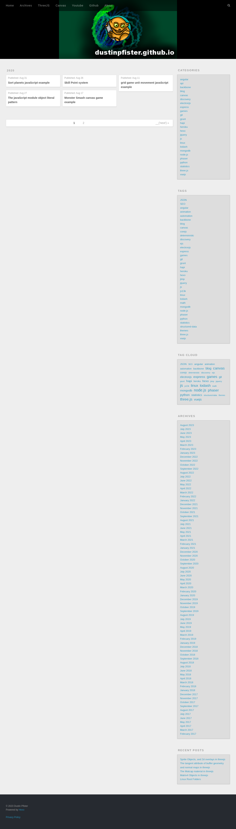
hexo (182, 131)
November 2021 (189, 508)
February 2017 (188, 734)
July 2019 (185, 619)
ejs (181, 243)
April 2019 (185, 631)
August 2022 (187, 472)
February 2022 (188, 496)
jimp (182, 279)
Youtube (77, 5)
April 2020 (185, 583)
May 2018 (185, 674)
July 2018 (185, 666)
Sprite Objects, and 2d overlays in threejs (202, 759)
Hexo (21, 809)
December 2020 (189, 552)
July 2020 (185, 571)
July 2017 (185, 714)
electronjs (185, 103)
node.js (184, 154)
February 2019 (188, 639)
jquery (183, 135)
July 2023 (185, 429)
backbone (185, 87)
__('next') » (162, 122)
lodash (183, 146)
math (183, 303)
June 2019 (186, 623)
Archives (26, 5)
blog (182, 91)
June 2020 (186, 575)
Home (10, 5)
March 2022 (186, 492)
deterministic (187, 235)
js (181, 138)
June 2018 (186, 670)
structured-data (188, 326)
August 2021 (187, 520)
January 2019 (187, 643)
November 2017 (189, 698)
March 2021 (186, 540)
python (184, 162)
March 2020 (186, 587)
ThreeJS (44, 5)
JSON (183, 200)
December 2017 (189, 694)
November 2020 (189, 555)
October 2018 (187, 654)
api (181, 83)
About (108, 5)
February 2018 (188, 686)
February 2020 (188, 591)
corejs (183, 231)
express (184, 107)
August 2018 (187, 662)
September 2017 (189, 706)
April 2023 (185, 441)
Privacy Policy (13, 817)
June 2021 (186, 528)
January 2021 (187, 548)
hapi (182, 123)
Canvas (61, 5)
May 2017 (185, 722)
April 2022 (185, 488)
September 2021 (189, 516)
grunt (183, 119)
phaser (184, 158)
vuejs (183, 174)
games (184, 111)
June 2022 (186, 480)
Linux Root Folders (190, 779)
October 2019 (187, 607)
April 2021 (185, 536)
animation (185, 211)
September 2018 (189, 658)
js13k (183, 291)
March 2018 (186, 682)
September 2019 (189, 611)
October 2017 (187, 702)
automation (186, 216)
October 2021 (187, 512)
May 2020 (185, 579)
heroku (184, 127)
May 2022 (185, 484)
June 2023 (186, 433)
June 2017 (186, 718)
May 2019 (185, 627)
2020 (11, 70)
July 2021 (185, 524)
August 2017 (187, 710)
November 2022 (189, 460)
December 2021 (189, 504)
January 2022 (187, 500)
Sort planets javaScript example (29, 82)
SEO (182, 204)
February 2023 (188, 449)
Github (94, 5)
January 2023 (187, 453)
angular (184, 79)
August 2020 (187, 567)
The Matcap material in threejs (196, 771)
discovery (185, 99)
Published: (17, 78)
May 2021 (185, 532)
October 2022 (187, 465)
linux (182, 143)
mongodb (185, 150)
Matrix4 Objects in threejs (194, 775)
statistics (185, 166)
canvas (184, 95)
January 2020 (187, 595)
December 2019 (189, 599)
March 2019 (186, 635)
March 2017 (186, 730)
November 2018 (189, 651)
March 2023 (186, 445)
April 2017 (185, 726)
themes (184, 330)
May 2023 (185, 437)
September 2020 (189, 563)
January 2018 (187, 690)
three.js (184, 170)
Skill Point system (76, 82)
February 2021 (188, 544)
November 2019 (189, 603)
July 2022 (185, 476)
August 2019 (187, 615)
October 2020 (187, 559)
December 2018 (189, 647)
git (181, 115)
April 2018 (185, 678)
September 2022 (189, 469)
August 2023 (187, 425)
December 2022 (189, 457)
